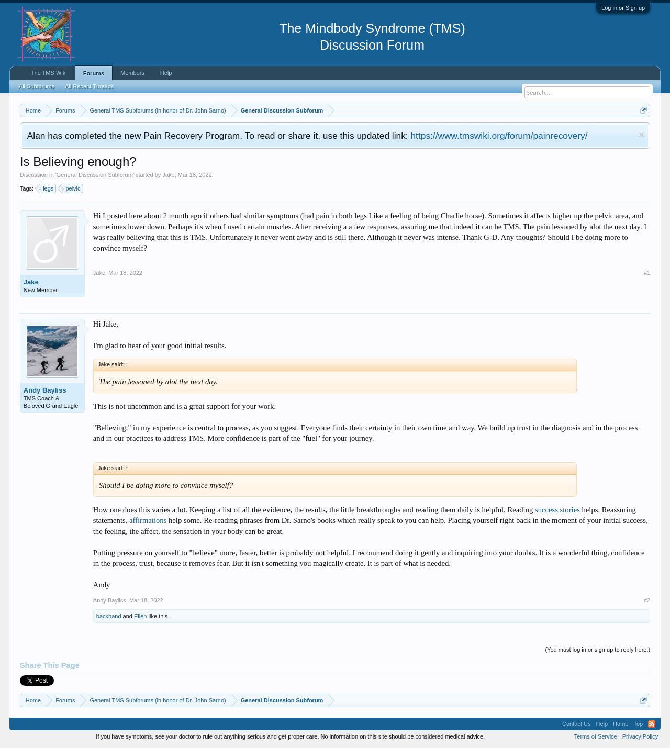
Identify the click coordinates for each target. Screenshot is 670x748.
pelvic (71, 188)
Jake (168, 175)
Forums (93, 73)
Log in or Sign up (623, 8)
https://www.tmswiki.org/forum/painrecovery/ (498, 135)
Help (166, 73)
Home (620, 724)
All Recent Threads (89, 86)
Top (638, 724)
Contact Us (576, 724)
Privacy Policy (640, 736)
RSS (651, 724)
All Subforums (36, 86)
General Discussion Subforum (95, 175)
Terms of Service (595, 736)
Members (132, 73)
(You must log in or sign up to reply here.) (597, 649)
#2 (647, 600)
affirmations (147, 520)
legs (46, 188)
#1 (647, 273)
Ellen (140, 616)
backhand (108, 616)
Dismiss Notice (641, 135)
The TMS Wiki (49, 73)
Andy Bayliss (45, 390)
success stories (557, 510)
